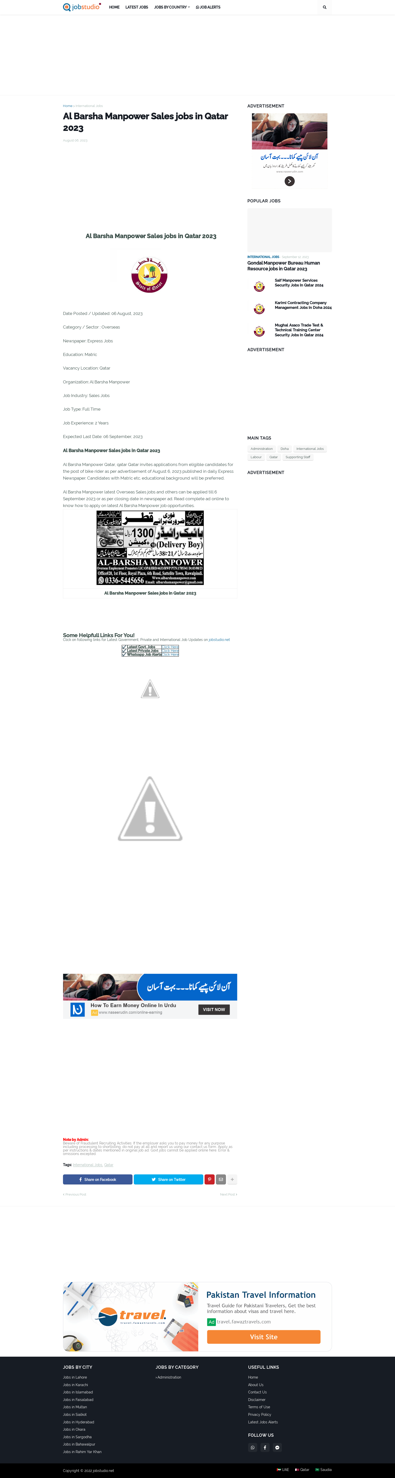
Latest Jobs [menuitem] (136, 7)
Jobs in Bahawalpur (79, 1444)
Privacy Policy (259, 1415)
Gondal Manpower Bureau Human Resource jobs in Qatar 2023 (283, 265)
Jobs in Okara (74, 1429)
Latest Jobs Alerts (263, 1422)
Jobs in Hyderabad (78, 1422)
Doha (285, 448)
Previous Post (75, 1194)
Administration (262, 448)
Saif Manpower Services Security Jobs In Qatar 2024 (299, 282)
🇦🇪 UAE (282, 1471)
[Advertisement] (197, 55)
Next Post (227, 1194)
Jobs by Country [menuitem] (170, 7)
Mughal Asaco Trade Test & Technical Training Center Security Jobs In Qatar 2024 (299, 330)
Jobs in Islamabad (78, 1392)
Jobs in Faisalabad (78, 1400)
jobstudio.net (219, 640)
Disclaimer (257, 1400)
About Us (256, 1385)
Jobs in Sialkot (75, 1415)
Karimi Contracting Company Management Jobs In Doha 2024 (303, 305)
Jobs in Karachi (75, 1385)
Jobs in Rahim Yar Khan (82, 1452)
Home (68, 105)
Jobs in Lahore (75, 1377)
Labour (256, 457)
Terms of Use (259, 1407)
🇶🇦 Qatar (302, 1471)
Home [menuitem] (114, 7)
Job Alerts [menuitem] (208, 7)
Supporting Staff (298, 457)
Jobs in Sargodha (77, 1437)
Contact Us (257, 1392)
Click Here (170, 647)
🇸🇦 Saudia (323, 1471)
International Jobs (89, 105)
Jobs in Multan (75, 1407)
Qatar (108, 1165)
